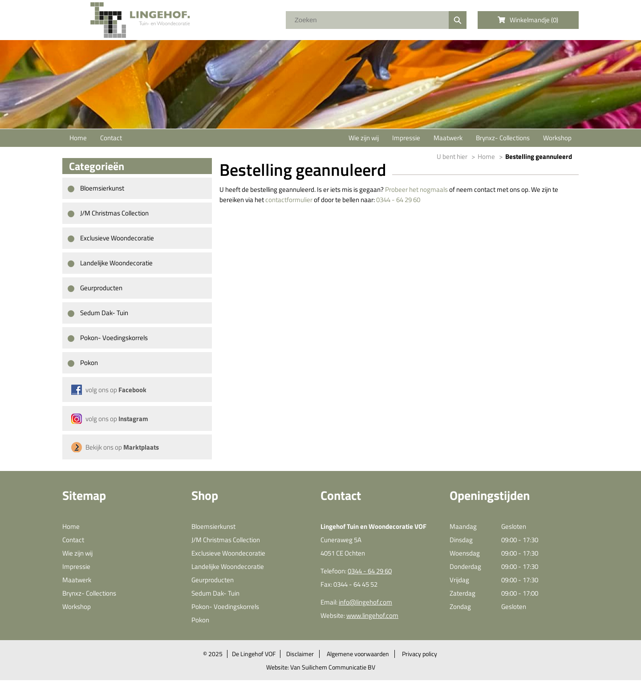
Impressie (406, 138)
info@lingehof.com (365, 602)
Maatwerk (448, 138)
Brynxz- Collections (503, 138)
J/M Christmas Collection (108, 213)
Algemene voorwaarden (358, 653)
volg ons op (115, 390)
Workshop (557, 138)
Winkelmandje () (528, 20)
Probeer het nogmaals (416, 189)
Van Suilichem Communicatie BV (332, 667)
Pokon (83, 362)
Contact (111, 138)
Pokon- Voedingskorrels (108, 338)
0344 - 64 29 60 (398, 200)
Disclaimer (300, 653)
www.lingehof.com (372, 615)
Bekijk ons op (122, 447)
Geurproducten (95, 288)
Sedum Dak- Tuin (98, 313)
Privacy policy (419, 653)
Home (78, 138)
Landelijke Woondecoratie (110, 263)
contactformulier (288, 200)
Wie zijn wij (364, 138)
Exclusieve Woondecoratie (111, 238)
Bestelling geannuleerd (538, 156)
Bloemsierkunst (96, 188)
